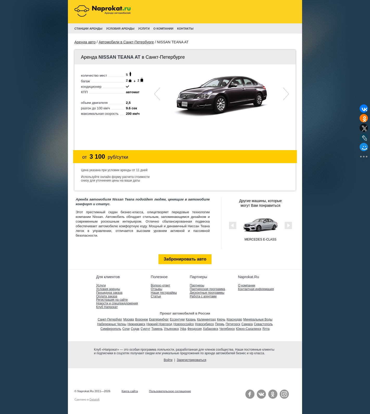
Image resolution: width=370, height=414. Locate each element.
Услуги (101, 285)
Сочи (126, 329)
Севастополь (263, 324)
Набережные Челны (111, 324)
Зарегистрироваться (191, 360)
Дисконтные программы (207, 293)
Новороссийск (184, 324)
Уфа (183, 329)
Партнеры (197, 285)
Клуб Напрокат (107, 307)
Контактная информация (256, 289)
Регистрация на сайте (112, 300)
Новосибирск (204, 324)
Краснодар (234, 319)
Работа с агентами (203, 296)
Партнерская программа (207, 289)
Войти (168, 360)
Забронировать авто (185, 259)
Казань (191, 319)
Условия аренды (108, 289)
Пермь (219, 324)
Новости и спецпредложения (117, 303)
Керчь (221, 319)
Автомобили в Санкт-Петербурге (126, 42)
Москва (128, 319)
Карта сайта (130, 391)
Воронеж (141, 319)
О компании (246, 285)
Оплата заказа (106, 296)
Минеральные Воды (257, 319)
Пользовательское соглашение (170, 391)
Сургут (145, 329)
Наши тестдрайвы (164, 293)
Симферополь (110, 329)
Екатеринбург (159, 319)
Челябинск (227, 329)
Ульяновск (171, 329)
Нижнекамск (136, 324)
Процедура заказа (109, 293)
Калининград (206, 319)
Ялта (266, 329)
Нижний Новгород (159, 324)
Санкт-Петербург (110, 319)
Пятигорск (233, 324)
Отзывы (156, 289)
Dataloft (95, 399)
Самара (247, 324)
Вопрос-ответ (160, 285)
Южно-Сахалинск (248, 329)
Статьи (156, 296)
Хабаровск (210, 329)
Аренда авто (84, 42)
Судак (135, 329)
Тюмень (157, 329)
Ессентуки (177, 319)
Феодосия (194, 329)
